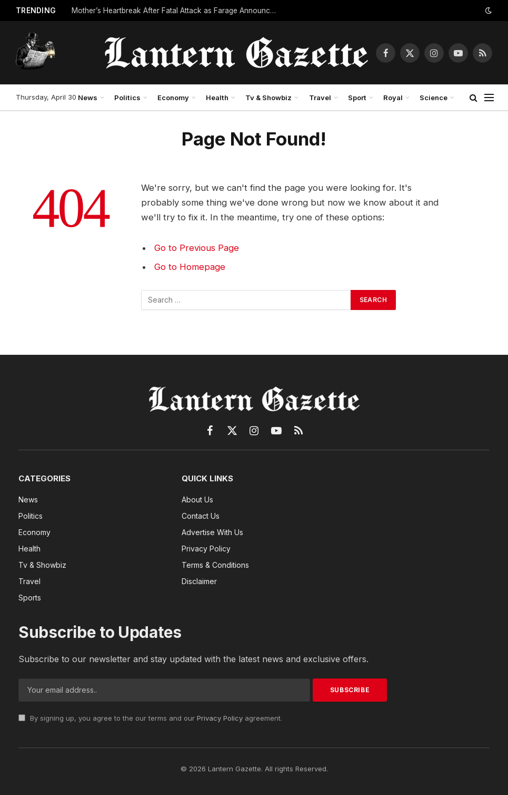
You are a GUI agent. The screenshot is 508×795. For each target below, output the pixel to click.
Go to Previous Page (196, 248)
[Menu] (489, 98)
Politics (127, 97)
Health (217, 97)
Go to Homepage (189, 266)
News (87, 97)
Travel (320, 97)
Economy (173, 97)
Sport (357, 97)
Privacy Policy (220, 718)
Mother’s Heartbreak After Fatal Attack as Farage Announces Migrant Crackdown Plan (177, 10)
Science (433, 97)
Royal (393, 97)
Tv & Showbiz (268, 97)
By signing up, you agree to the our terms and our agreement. (150, 718)
